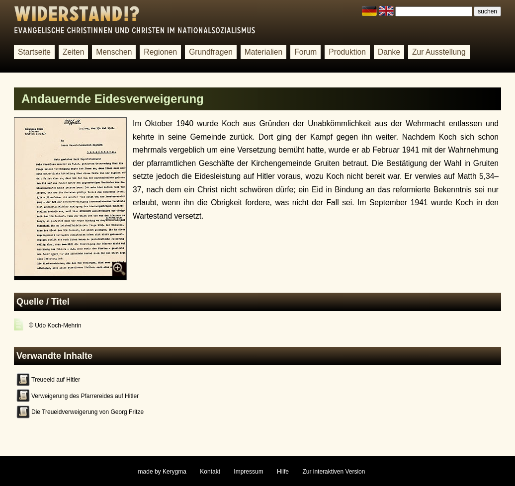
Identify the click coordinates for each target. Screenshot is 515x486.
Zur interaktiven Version (333, 471)
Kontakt (210, 471)
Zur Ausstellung (439, 52)
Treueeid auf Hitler (55, 379)
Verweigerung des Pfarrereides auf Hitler (85, 396)
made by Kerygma (162, 471)
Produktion (347, 52)
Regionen (160, 52)
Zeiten (73, 52)
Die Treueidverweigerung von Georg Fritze (87, 411)
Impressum (248, 471)
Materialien (263, 52)
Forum (305, 52)
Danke (389, 52)
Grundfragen (211, 52)
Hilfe (283, 471)
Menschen (114, 52)
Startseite (34, 52)
